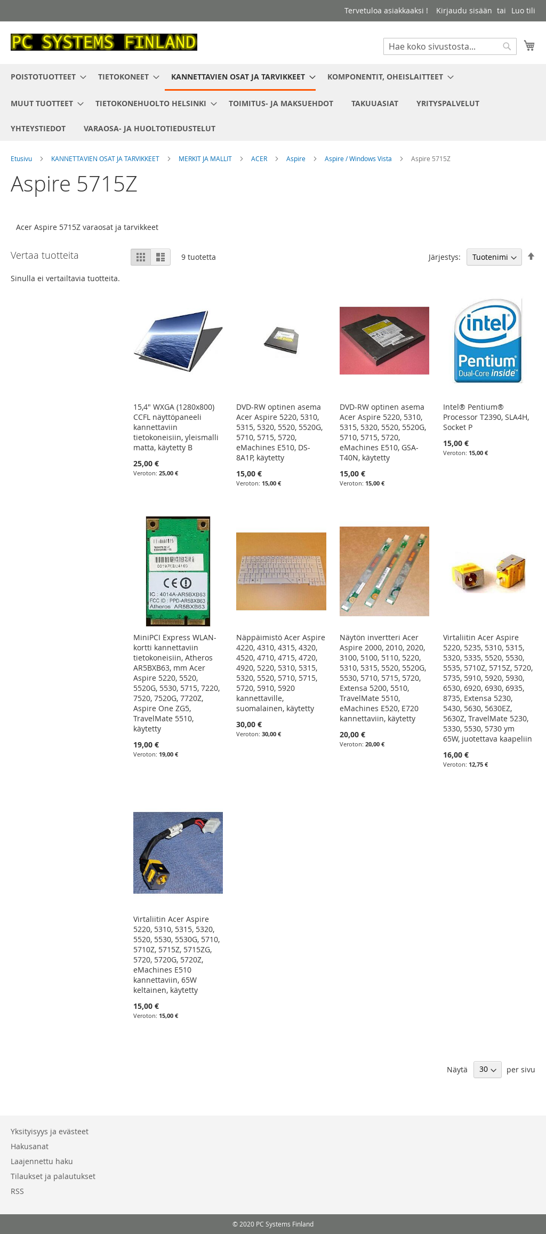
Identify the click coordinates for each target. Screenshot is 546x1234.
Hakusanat (30, 1146)
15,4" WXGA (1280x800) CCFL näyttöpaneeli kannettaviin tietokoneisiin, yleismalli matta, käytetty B (176, 427)
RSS (17, 1191)
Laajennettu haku (42, 1161)
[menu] (273, 102)
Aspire (296, 158)
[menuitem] (45, 76)
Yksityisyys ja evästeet (50, 1131)
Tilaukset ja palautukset (53, 1176)
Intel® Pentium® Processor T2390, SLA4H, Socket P (486, 417)
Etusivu (22, 158)
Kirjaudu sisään (464, 10)
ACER (260, 158)
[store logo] (104, 42)
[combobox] (450, 46)
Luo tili (523, 10)
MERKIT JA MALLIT (206, 158)
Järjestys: (445, 257)
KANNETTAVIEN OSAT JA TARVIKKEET (106, 158)
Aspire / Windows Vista (359, 158)
